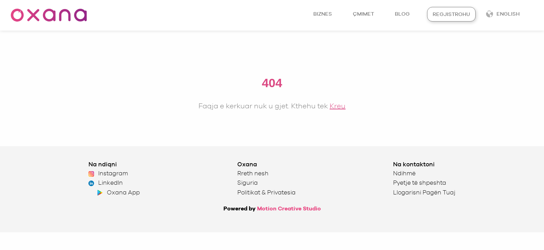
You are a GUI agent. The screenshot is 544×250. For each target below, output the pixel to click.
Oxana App (118, 192)
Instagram (108, 173)
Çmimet (363, 14)
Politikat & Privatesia (266, 192)
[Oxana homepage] (48, 15)
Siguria (247, 182)
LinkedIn (105, 182)
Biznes (322, 14)
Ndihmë (404, 173)
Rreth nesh (253, 173)
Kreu (338, 106)
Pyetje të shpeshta (419, 182)
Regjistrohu (451, 14)
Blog (402, 14)
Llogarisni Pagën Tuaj (424, 192)
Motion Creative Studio (289, 208)
